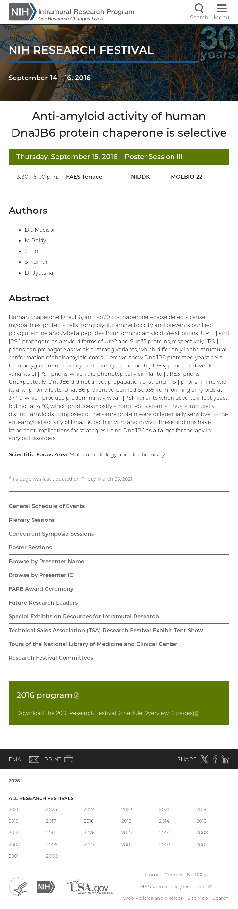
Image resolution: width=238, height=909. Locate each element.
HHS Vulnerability (176, 887)
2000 (52, 856)
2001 (14, 856)
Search (221, 898)
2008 (202, 833)
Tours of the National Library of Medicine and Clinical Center (93, 644)
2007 (14, 845)
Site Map (197, 898)
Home (152, 875)
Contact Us (177, 875)
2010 (126, 833)
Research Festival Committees (51, 657)
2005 (89, 845)
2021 (164, 809)
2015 (126, 821)
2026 (14, 781)
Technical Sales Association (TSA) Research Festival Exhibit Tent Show (106, 630)
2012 (13, 833)
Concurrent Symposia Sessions (51, 533)
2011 (50, 833)
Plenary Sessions (32, 520)
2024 (89, 809)
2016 (47, 695)
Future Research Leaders (43, 602)
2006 (52, 845)
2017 (51, 821)
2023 (126, 809)
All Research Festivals (41, 798)
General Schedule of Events (47, 506)
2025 (51, 809)
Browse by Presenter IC (41, 575)
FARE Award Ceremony (41, 589)
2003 (164, 845)
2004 (127, 845)
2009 (165, 833)
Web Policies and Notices (153, 898)
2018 (14, 821)
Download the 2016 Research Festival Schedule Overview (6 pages (107, 713)
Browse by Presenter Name (46, 561)
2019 (202, 809)
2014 (164, 821)
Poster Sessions (30, 547)
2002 (202, 845)
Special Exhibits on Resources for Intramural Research (84, 616)
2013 (201, 821)
